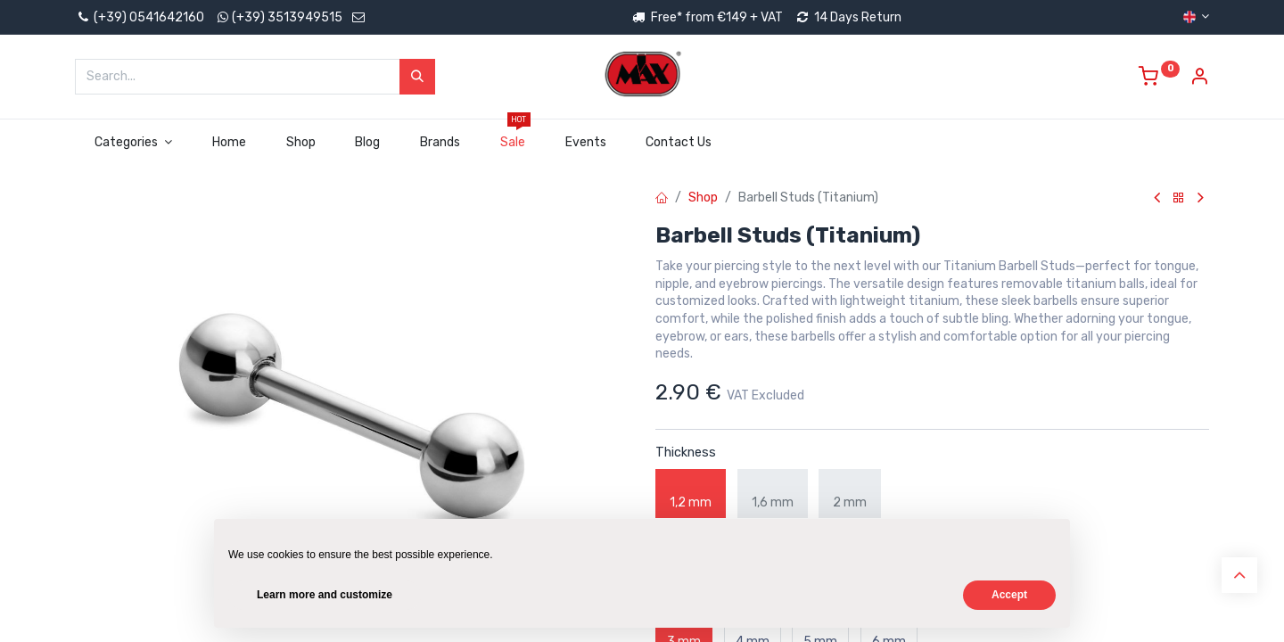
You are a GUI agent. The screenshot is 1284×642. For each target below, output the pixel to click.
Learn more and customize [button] (324, 594)
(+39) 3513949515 (287, 17)
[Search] (417, 77)
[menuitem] (229, 142)
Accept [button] (1009, 594)
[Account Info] (1199, 78)
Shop (703, 197)
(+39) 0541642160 (139, 17)
